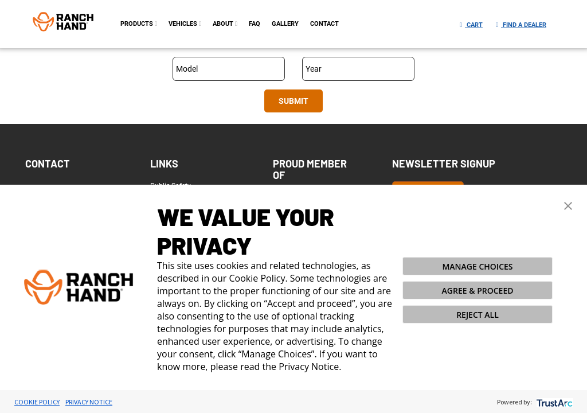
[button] (568, 204)
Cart (471, 25)
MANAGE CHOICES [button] (477, 266)
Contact (47, 163)
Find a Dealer (521, 25)
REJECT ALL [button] (477, 314)
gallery (285, 24)
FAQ (254, 24)
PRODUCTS (138, 24)
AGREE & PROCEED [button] (478, 290)
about (225, 24)
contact (324, 24)
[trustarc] (553, 401)
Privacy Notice (88, 402)
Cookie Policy (37, 402)
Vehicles (185, 24)
